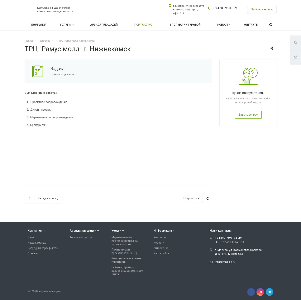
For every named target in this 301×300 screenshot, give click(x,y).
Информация (163, 230)
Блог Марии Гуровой (185, 24)
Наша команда (37, 242)
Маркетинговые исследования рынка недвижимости (125, 241)
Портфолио (143, 24)
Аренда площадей (104, 24)
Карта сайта (161, 253)
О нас (31, 237)
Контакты (250, 24)
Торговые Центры (81, 237)
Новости (224, 24)
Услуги (67, 24)
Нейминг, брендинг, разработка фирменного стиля (127, 271)
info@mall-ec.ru (225, 262)
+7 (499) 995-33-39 (224, 8)
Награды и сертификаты (43, 248)
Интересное (161, 248)
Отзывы (33, 253)
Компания (38, 24)
